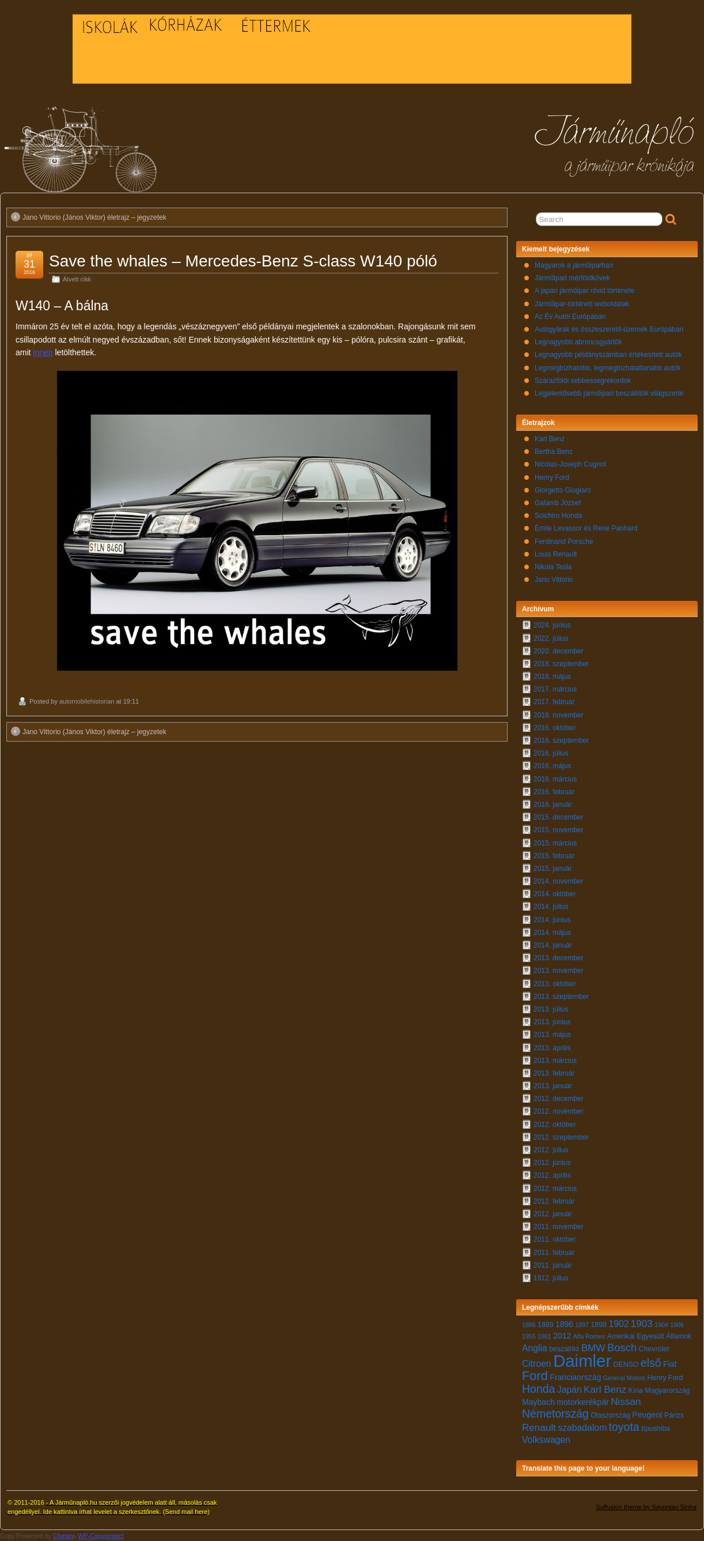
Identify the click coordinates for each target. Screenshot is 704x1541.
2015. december (558, 817)
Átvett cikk (77, 279)
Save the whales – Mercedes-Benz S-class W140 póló (243, 261)
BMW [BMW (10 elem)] (593, 1348)
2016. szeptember (561, 740)
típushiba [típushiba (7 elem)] (655, 1429)
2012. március (555, 1189)
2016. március (555, 779)
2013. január (552, 1086)
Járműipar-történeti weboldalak (582, 304)
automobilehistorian (86, 701)
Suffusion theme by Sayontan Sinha (646, 1507)
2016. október (554, 728)
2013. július (551, 1009)
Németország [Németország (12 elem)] (555, 1413)
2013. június (552, 1022)
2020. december (558, 651)
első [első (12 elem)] (651, 1362)
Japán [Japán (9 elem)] (569, 1390)
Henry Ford (552, 477)
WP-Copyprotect (100, 1535)
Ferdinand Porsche (564, 542)
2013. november (558, 971)
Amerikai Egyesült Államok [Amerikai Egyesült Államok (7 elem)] (649, 1336)
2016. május (552, 766)
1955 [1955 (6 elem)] (529, 1336)
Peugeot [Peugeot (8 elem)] (647, 1414)
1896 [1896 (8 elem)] (564, 1324)
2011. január (552, 1265)
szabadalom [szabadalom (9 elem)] (582, 1428)
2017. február (553, 702)
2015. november (558, 830)
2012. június (552, 1163)
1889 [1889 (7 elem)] (546, 1325)
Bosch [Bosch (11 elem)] (622, 1347)
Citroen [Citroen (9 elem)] (536, 1364)
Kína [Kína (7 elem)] (636, 1390)
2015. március (555, 843)
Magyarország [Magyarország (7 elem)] (667, 1390)
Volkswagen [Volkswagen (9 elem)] (546, 1440)
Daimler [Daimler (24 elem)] (582, 1360)
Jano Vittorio (554, 580)
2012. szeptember (561, 1137)
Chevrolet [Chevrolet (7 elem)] (654, 1349)
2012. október (554, 1125)
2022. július (551, 638)
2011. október (554, 1239)
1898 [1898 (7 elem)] (599, 1325)
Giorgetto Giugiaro (563, 490)
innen (42, 352)
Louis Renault (556, 554)
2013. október (554, 984)
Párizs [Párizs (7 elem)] (674, 1415)
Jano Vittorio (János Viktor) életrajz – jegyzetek (88, 216)
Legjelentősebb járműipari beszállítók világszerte (609, 393)
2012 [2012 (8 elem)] (562, 1335)
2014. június (552, 920)
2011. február (553, 1253)
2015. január (552, 869)
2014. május (552, 933)
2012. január (552, 1214)
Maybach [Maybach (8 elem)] (538, 1402)
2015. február (553, 856)
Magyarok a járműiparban (574, 265)
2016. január (552, 804)
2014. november (558, 881)
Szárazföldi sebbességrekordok (583, 381)
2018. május (552, 676)
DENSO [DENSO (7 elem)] (626, 1364)
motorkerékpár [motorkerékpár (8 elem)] (583, 1402)
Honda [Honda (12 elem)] (538, 1388)
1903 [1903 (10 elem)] (642, 1323)
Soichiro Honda (558, 516)
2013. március (555, 1061)
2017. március (555, 689)
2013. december (558, 958)
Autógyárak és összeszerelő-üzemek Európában (609, 329)
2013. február (553, 1073)
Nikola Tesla (553, 567)
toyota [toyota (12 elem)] (624, 1426)
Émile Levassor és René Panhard (586, 528)
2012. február (553, 1201)
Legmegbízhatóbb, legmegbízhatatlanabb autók (608, 368)
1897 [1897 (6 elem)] (582, 1324)
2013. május (552, 1035)
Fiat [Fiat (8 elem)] (669, 1364)
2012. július (551, 1150)
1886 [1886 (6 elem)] (529, 1324)
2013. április (552, 1048)
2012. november (558, 1111)
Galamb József (558, 503)
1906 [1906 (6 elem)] (677, 1324)
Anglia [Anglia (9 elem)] (534, 1348)
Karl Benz (550, 439)
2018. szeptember (561, 664)
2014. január (552, 945)
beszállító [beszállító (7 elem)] (564, 1349)
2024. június (552, 625)
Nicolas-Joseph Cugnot (570, 464)
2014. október (554, 894)
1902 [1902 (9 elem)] (618, 1324)
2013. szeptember (561, 997)
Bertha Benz (554, 452)
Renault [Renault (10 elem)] (539, 1427)
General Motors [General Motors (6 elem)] (624, 1377)
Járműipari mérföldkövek (572, 278)
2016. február (553, 792)
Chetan (63, 1535)
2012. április (552, 1175)
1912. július (551, 1278)
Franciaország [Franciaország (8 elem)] (575, 1377)
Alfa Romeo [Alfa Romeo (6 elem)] (589, 1336)
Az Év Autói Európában (570, 317)
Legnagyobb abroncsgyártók (578, 342)
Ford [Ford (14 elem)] (535, 1376)
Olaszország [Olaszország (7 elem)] (610, 1415)
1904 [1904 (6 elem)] (661, 1324)
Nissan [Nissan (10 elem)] (626, 1401)
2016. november (558, 715)
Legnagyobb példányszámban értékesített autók (608, 355)
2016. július (551, 753)
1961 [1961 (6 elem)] (544, 1336)
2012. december (558, 1099)
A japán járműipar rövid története (584, 291)
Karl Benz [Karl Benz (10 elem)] (605, 1389)
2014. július (551, 907)
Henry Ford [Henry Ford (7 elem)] (665, 1378)
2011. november (558, 1227)
